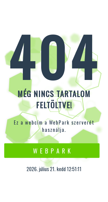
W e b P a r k (52, 150)
